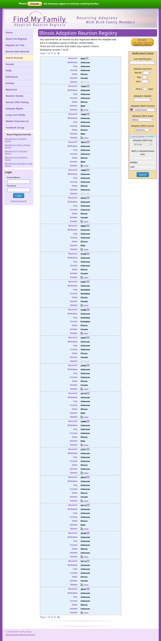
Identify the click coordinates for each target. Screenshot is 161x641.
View (84, 110)
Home (9, 32)
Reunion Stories (14, 95)
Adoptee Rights (14, 108)
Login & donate (138, 136)
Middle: (134, 162)
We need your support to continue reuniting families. (71, 3)
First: (142, 154)
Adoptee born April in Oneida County (17, 146)
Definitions (12, 76)
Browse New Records (17, 51)
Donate (10, 64)
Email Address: (14, 177)
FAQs (9, 70)
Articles (10, 83)
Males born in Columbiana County (16, 158)
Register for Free (15, 45)
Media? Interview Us (17, 121)
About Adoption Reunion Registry (20, 634)
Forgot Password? (19, 201)
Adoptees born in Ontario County (16, 139)
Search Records (14, 57)
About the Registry (16, 38)
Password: (11, 185)
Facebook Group (15, 127)
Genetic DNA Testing (17, 102)
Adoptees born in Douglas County (16, 152)
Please (30, 3)
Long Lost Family (15, 114)
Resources (11, 89)
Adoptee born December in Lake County (18, 164)
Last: (132, 166)
